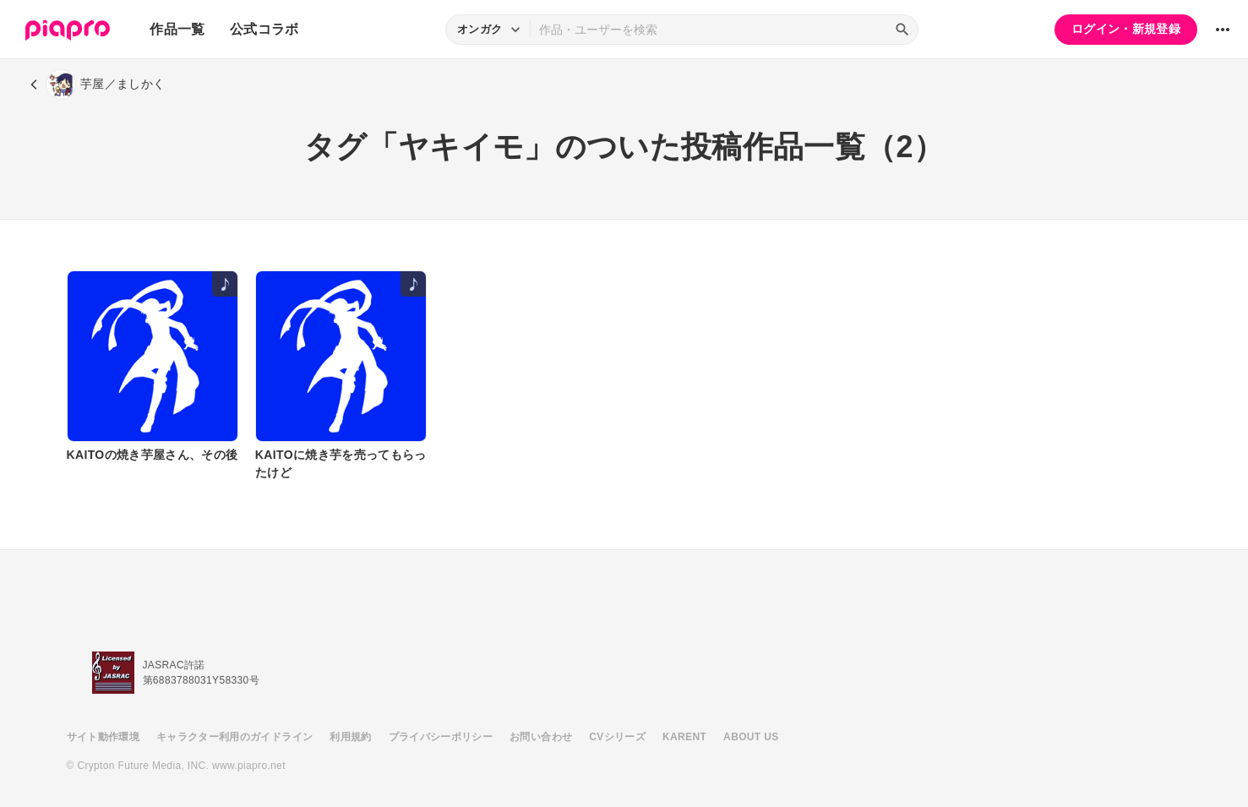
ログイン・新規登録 (1125, 28)
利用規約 (350, 737)
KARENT (684, 737)
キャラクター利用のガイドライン (234, 737)
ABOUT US (750, 737)
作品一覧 (177, 29)
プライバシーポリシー (441, 737)
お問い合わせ (541, 737)
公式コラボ (264, 29)
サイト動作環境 (103, 737)
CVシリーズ (617, 737)
